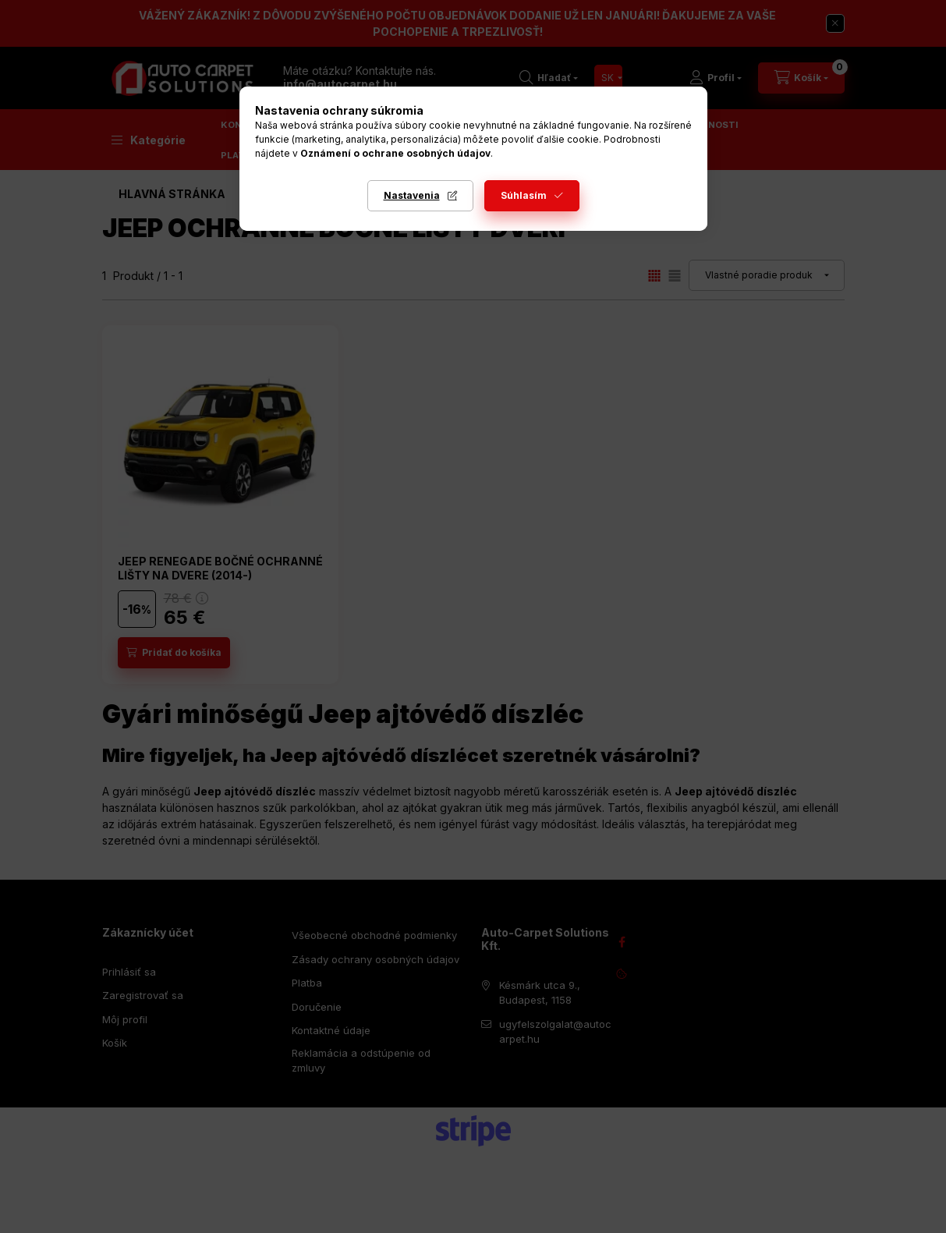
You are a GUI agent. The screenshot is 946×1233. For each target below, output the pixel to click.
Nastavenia (412, 195)
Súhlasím (524, 195)
